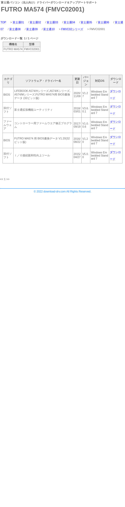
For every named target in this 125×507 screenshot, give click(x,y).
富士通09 (32, 29)
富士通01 (18, 22)
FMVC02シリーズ (72, 29)
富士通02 (35, 22)
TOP (3, 22)
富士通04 (69, 22)
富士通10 (49, 29)
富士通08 (15, 29)
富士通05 (86, 22)
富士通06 (103, 22)
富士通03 (52, 22)
